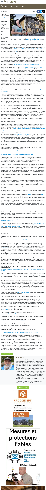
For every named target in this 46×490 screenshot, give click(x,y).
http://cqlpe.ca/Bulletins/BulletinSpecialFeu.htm (13, 150)
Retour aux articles (7, 353)
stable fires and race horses (23, 292)
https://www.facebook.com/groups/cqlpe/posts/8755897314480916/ (15, 320)
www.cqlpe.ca (4, 17)
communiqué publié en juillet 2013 (21, 134)
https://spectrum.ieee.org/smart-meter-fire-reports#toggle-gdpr (14, 239)
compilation (5, 247)
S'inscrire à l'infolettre (23, 387)
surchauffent (5, 309)
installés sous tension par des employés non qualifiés (29, 308)
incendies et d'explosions (12, 229)
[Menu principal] (2, 2)
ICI (16, 51)
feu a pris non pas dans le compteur (33, 39)
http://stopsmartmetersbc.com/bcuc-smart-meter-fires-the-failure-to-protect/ (17, 154)
